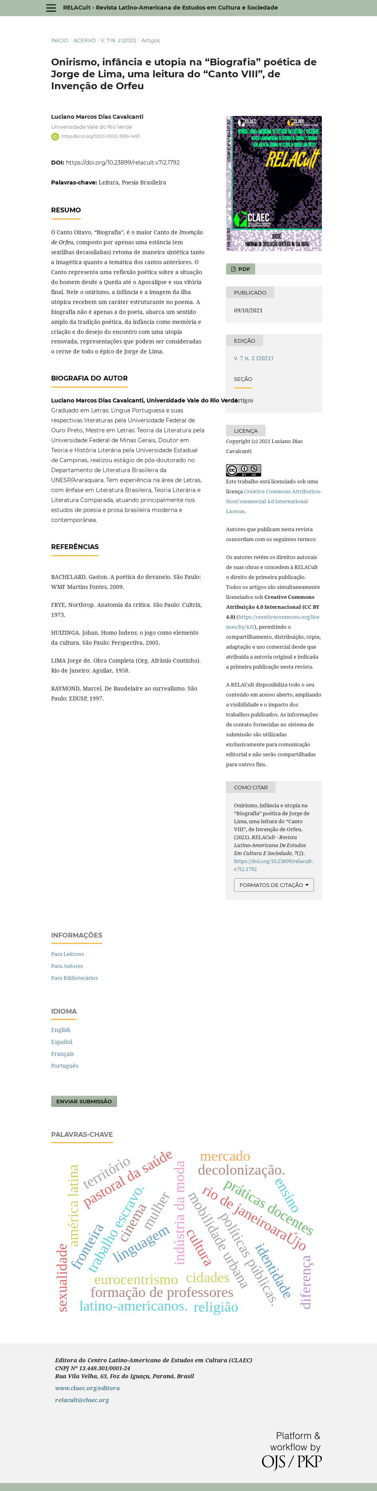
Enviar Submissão (84, 1101)
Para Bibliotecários (74, 977)
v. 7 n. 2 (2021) (118, 40)
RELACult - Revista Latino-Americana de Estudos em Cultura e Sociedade (170, 7)
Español (61, 1042)
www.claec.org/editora (87, 1388)
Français (62, 1053)
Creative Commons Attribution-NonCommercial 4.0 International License (273, 501)
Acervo (84, 40)
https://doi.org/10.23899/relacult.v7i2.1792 (123, 162)
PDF (243, 269)
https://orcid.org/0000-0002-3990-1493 (101, 136)
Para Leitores (67, 953)
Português (64, 1065)
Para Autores (67, 965)
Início (59, 40)
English (61, 1030)
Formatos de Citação (271, 885)
